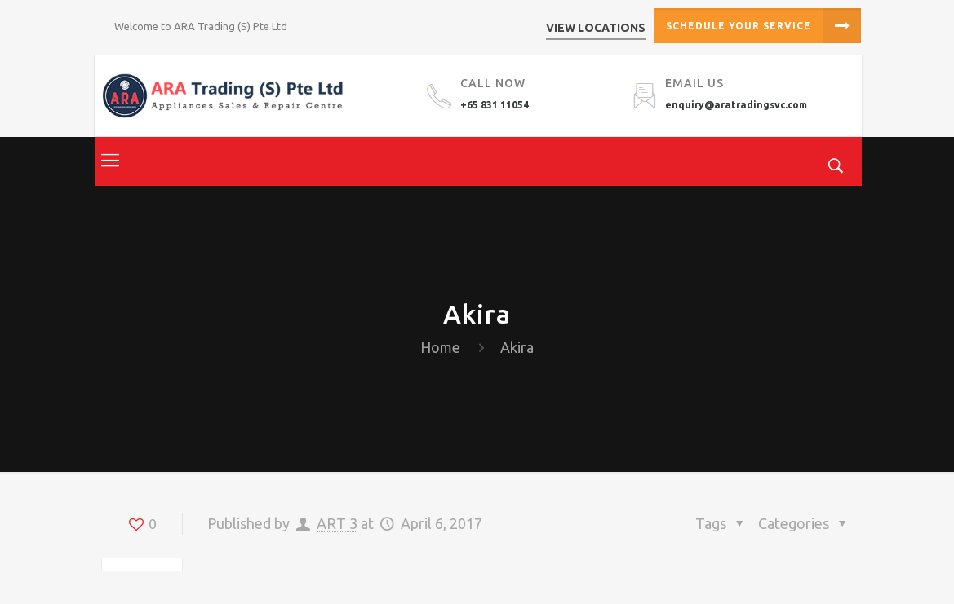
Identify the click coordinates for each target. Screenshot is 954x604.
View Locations (596, 27)
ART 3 (337, 523)
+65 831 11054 (494, 104)
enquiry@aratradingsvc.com (736, 104)
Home (440, 347)
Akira (517, 347)
